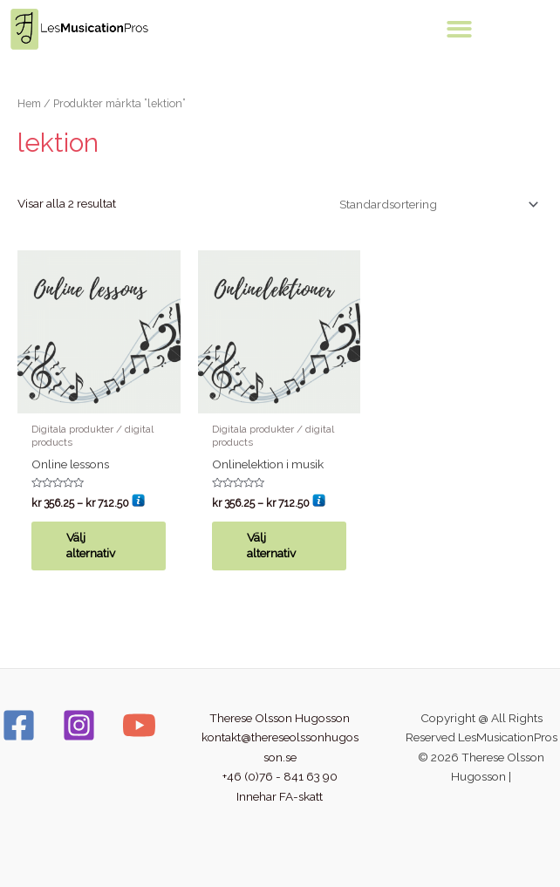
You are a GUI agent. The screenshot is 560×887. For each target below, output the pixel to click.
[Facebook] (19, 725)
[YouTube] (139, 725)
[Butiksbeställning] (436, 204)
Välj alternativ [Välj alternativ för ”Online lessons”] (90, 545)
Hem (29, 103)
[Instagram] (79, 725)
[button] (459, 29)
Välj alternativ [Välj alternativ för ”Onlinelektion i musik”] (271, 545)
